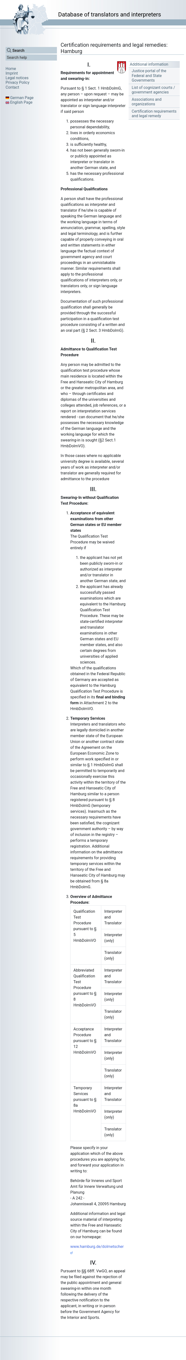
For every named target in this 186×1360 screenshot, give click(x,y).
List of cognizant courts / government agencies (153, 89)
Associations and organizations (147, 101)
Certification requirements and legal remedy (154, 113)
